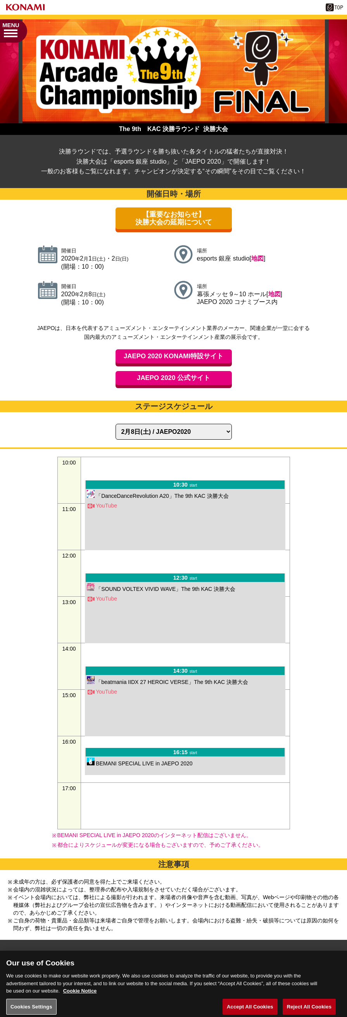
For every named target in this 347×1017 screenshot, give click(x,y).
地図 (257, 258)
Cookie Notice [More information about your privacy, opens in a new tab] (80, 995)
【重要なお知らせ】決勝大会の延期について (173, 218)
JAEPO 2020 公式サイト (173, 378)
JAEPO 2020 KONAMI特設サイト (173, 356)
